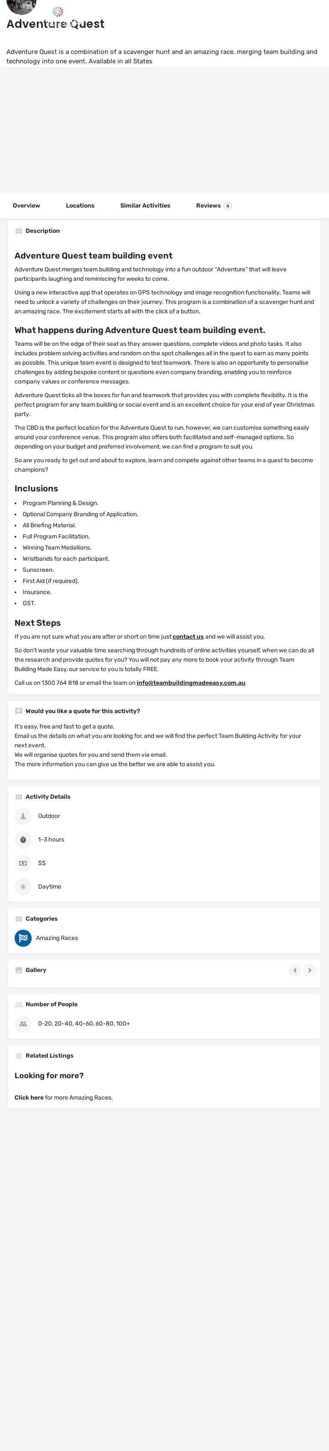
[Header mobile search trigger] (314, 16)
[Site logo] (54, 17)
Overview (26, 205)
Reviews (214, 206)
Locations (80, 205)
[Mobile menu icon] (15, 17)
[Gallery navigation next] (310, 970)
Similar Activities (145, 205)
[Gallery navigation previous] (296, 970)
